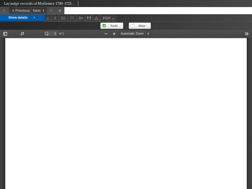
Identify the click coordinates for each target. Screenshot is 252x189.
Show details (22, 17)
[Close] (60, 10)
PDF (109, 19)
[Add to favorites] (72, 18)
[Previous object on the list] (20, 10)
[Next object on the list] (39, 10)
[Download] (48, 18)
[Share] (55, 18)
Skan (141, 25)
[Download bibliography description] (80, 18)
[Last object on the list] (51, 10)
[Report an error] (96, 18)
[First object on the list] (4, 10)
